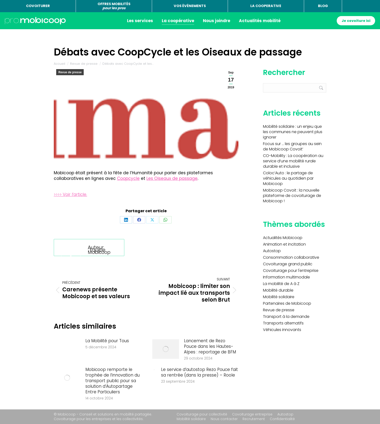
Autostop (272, 251)
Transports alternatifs (283, 323)
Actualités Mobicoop (282, 237)
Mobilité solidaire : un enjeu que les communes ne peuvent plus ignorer (292, 132)
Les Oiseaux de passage (172, 178)
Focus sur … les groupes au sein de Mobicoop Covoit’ (292, 146)
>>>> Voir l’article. (70, 194)
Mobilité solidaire (278, 297)
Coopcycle (128, 178)
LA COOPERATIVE (265, 5)
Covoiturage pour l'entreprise (290, 270)
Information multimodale (286, 277)
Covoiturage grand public (287, 264)
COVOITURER (38, 5)
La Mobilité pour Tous (107, 341)
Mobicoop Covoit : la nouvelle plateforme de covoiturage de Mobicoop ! (292, 196)
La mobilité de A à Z (281, 283)
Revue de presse (69, 72)
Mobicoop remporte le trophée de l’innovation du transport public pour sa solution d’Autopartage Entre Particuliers (112, 381)
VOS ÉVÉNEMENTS (190, 5)
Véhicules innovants (282, 329)
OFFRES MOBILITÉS (114, 5)
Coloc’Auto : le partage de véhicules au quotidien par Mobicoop (288, 178)
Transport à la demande (286, 316)
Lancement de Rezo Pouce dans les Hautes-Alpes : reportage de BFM (210, 346)
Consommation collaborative (291, 257)
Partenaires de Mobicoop (287, 303)
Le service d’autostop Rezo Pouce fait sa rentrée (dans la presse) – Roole (199, 372)
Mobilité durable (278, 290)
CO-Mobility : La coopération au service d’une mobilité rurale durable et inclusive (293, 161)
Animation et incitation (284, 244)
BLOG (323, 5)
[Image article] (67, 349)
